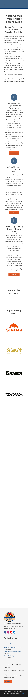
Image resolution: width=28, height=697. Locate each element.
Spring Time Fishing (9, 656)
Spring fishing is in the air (10, 643)
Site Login (22, 693)
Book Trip (7, 682)
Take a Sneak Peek (14, 274)
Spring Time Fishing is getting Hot (12, 651)
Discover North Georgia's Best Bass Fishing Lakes (14, 105)
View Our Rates (14, 212)
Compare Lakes (14, 153)
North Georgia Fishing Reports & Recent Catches (14, 229)
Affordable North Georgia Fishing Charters (14, 169)
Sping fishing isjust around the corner (13, 647)
